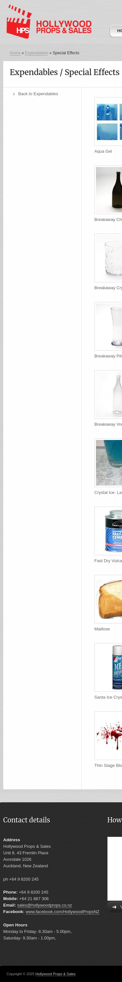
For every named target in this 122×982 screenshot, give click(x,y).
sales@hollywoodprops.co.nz (44, 905)
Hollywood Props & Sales (55, 974)
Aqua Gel (103, 151)
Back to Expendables (38, 93)
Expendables (36, 53)
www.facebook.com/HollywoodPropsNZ (63, 911)
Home (15, 53)
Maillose (102, 629)
